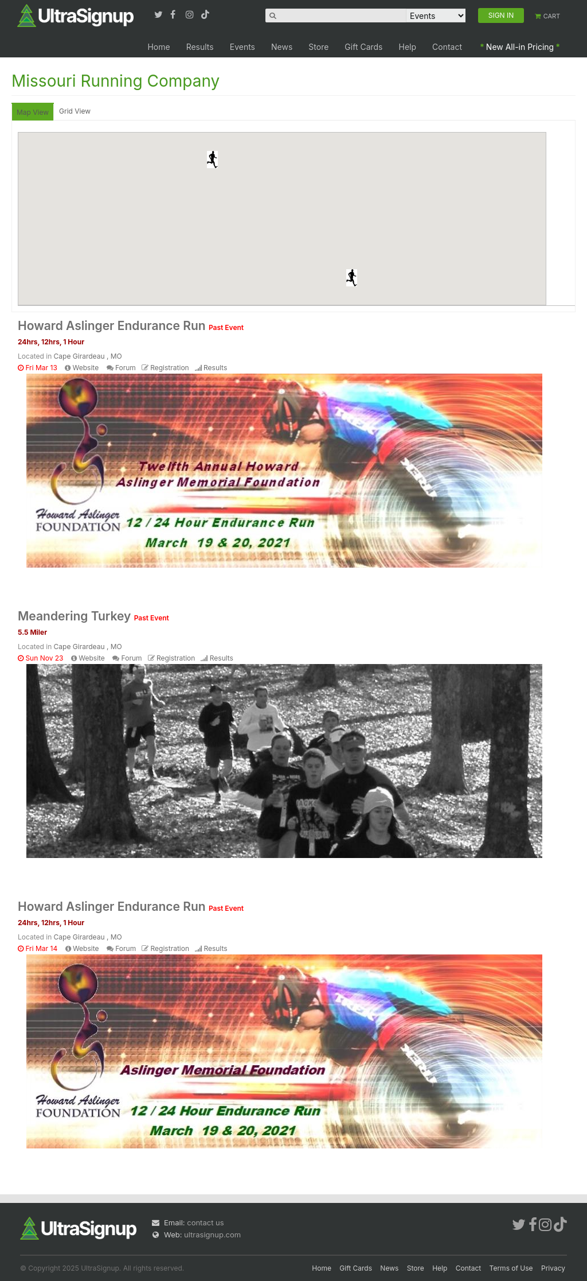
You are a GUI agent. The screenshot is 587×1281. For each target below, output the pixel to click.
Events (242, 47)
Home (158, 47)
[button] (212, 159)
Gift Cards (363, 47)
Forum (125, 367)
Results (200, 47)
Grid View (75, 111)
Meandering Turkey (93, 616)
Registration (169, 367)
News (281, 47)
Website (86, 367)
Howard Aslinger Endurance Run (131, 326)
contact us (205, 1222)
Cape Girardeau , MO (88, 356)
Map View (33, 112)
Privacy (553, 1268)
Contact (447, 47)
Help (408, 47)
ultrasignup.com (212, 1234)
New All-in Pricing (520, 47)
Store (318, 47)
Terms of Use (511, 1268)
